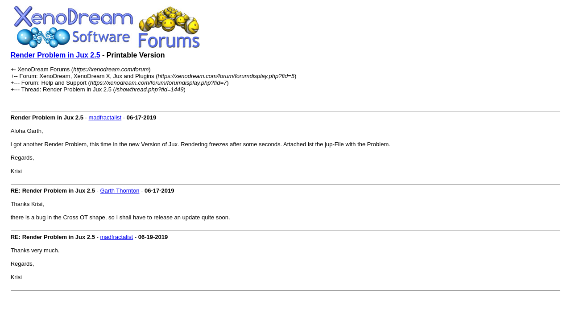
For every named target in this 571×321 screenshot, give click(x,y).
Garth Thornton (119, 190)
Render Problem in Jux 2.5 (55, 55)
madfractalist (104, 117)
